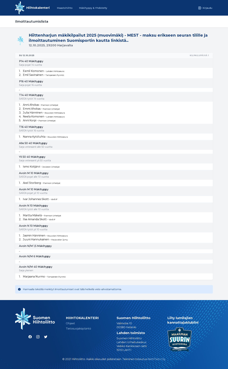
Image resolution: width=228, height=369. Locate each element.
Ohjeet (70, 323)
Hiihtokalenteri (38, 8)
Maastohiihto (65, 8)
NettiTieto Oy (156, 359)
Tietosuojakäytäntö (78, 328)
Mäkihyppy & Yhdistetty (93, 8)
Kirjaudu (205, 8)
